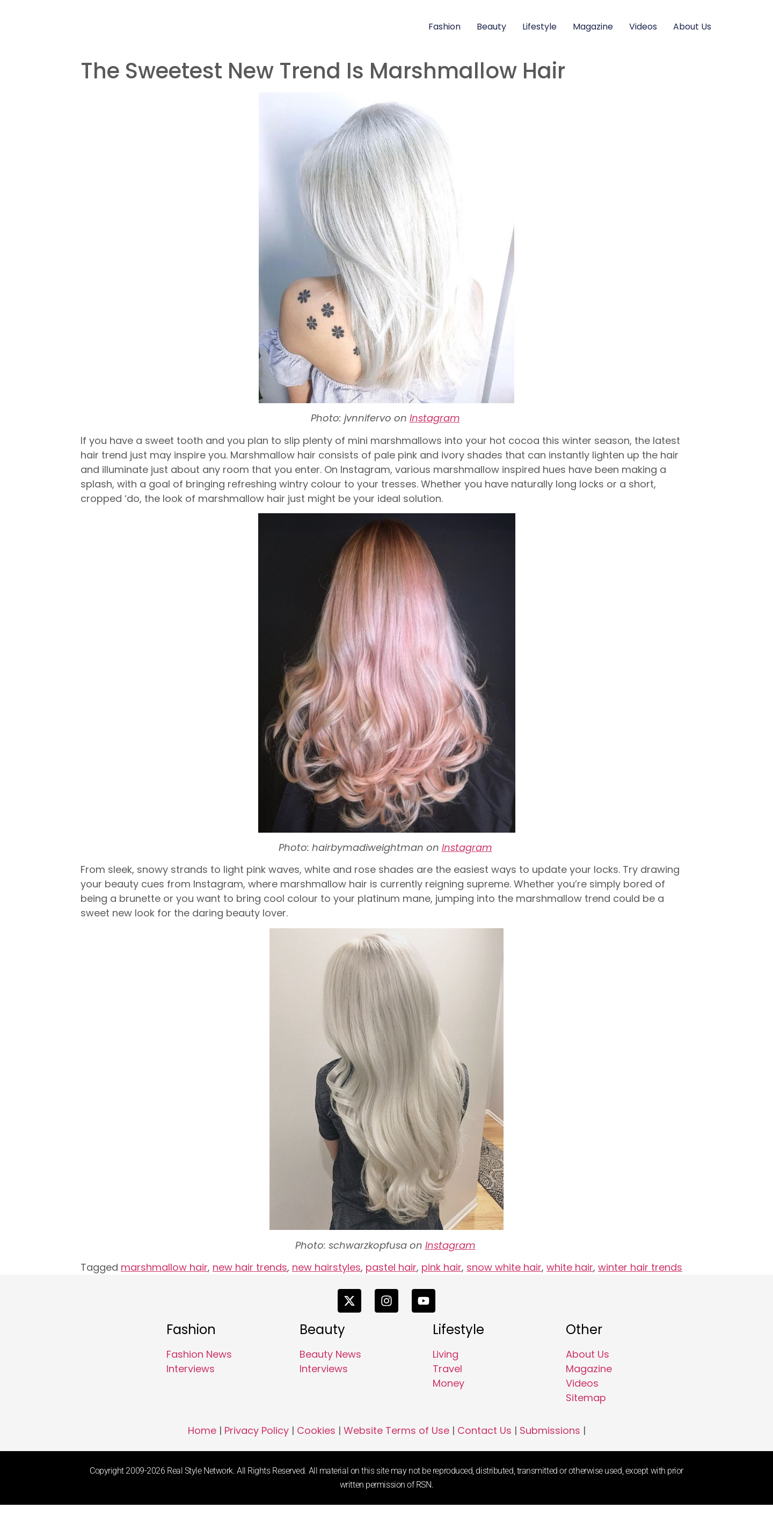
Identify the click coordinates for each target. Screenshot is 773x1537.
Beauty (491, 26)
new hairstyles (326, 1267)
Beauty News (330, 1386)
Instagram (435, 418)
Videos (643, 26)
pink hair (441, 1267)
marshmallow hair (164, 1267)
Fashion (444, 26)
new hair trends (250, 1267)
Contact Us (484, 1463)
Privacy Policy (256, 1463)
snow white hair (504, 1267)
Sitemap (586, 1430)
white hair (569, 1267)
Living (445, 1386)
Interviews (190, 1401)
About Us (692, 26)
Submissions (550, 1463)
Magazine (593, 26)
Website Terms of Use (396, 1463)
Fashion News (199, 1386)
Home (202, 1463)
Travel (447, 1401)
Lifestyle (539, 26)
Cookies (316, 1463)
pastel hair (391, 1267)
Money (448, 1415)
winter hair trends (640, 1267)
